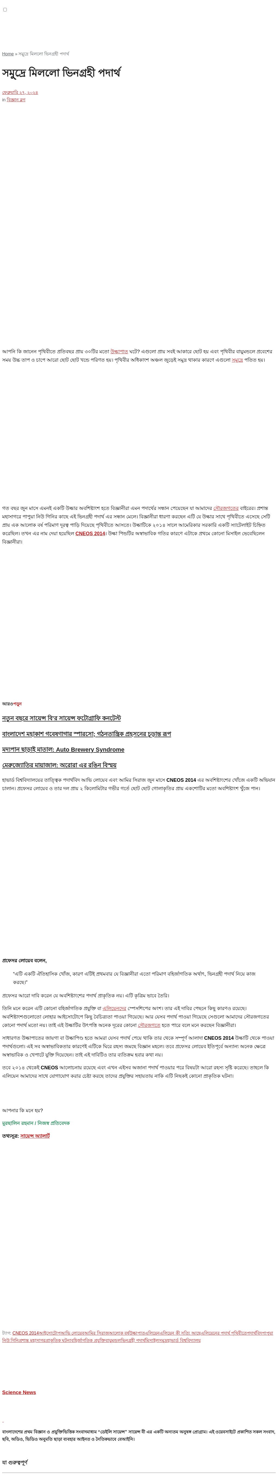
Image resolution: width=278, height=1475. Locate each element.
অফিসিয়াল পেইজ (29, 1093)
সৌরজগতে (149, 616)
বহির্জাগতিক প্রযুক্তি (88, 931)
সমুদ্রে (237, 360)
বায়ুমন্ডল (113, 931)
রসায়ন (19, 1409)
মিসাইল (152, 931)
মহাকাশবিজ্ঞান (25, 1431)
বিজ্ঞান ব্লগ (16, 99)
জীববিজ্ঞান (23, 1394)
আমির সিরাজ (96, 923)
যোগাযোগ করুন (27, 1071)
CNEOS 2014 (25, 923)
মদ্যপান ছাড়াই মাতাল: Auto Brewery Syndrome (63, 487)
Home (8, 54)
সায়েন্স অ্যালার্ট (35, 726)
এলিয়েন (152, 923)
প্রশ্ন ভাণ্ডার (22, 1078)
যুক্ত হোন (21, 1131)
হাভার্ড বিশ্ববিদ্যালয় (183, 931)
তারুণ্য (19, 1343)
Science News (19, 983)
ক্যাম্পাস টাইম (25, 1379)
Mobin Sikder (66, 1264)
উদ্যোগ (19, 1372)
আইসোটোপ (50, 923)
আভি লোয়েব (72, 923)
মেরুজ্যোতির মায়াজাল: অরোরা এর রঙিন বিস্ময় (59, 503)
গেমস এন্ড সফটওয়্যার (32, 1328)
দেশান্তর (19, 1350)
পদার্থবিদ (254, 923)
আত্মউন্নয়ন (23, 1313)
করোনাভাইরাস (26, 1445)
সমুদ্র (163, 931)
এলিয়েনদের (114, 599)
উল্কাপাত (119, 351)
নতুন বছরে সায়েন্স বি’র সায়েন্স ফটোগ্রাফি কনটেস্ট (61, 456)
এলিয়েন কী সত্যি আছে (180, 923)
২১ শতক (20, 1299)
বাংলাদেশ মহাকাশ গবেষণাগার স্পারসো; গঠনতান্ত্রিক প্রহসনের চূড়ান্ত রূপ (86, 472)
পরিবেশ (19, 1416)
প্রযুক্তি (18, 1423)
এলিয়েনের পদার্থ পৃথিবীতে (224, 923)
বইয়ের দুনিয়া (24, 1365)
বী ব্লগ (18, 1086)
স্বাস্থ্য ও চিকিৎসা (27, 1438)
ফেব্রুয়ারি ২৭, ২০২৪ (20, 92)
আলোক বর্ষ (119, 923)
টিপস (18, 1335)
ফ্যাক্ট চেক (21, 1357)
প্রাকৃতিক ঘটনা (58, 931)
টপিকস (19, 1387)
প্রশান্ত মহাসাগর (32, 931)
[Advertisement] (65, 37)
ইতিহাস (19, 1321)
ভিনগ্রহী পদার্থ (133, 931)
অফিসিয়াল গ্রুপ (27, 1138)
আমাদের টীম (24, 1146)
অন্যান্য (19, 1306)
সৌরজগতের (226, 384)
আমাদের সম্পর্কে (27, 1124)
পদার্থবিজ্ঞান (23, 1401)
